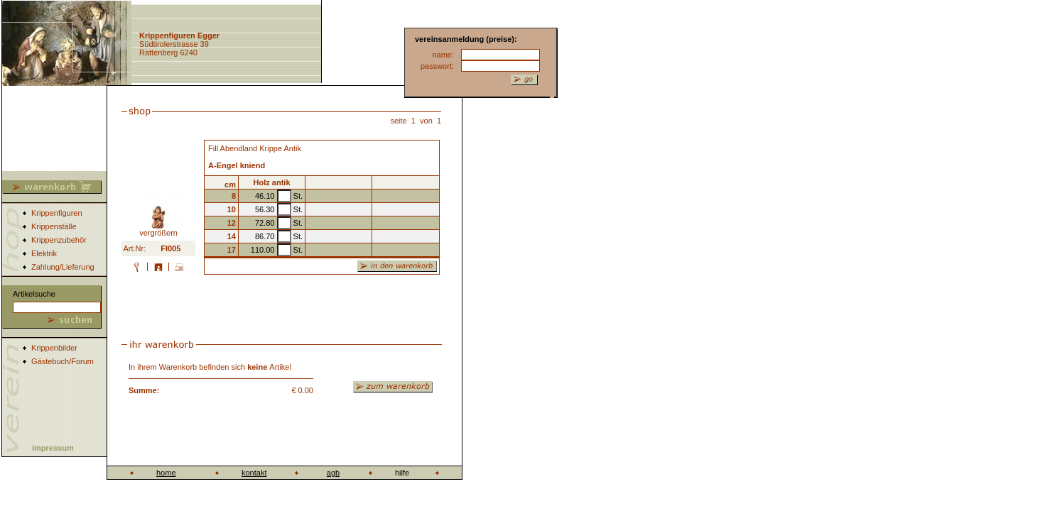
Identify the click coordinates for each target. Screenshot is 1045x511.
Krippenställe (54, 226)
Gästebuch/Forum (62, 361)
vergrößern (158, 229)
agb (333, 472)
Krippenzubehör (59, 240)
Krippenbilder (54, 348)
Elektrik (44, 253)
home (166, 472)
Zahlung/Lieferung (62, 267)
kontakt (254, 472)
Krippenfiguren (56, 213)
